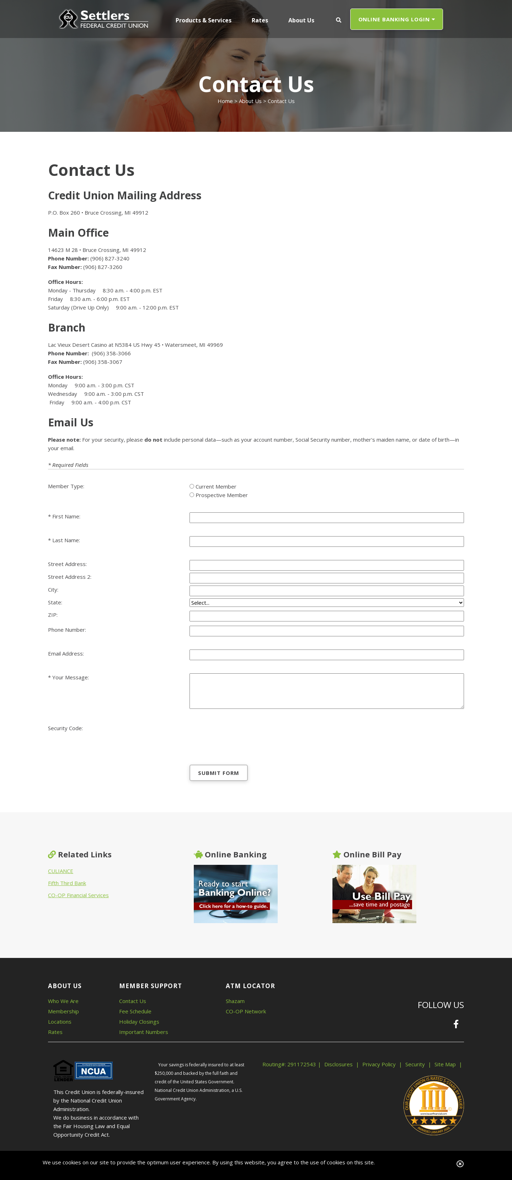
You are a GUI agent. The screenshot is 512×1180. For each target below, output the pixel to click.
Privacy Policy (379, 1064)
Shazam (235, 1000)
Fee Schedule (135, 1011)
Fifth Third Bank (67, 883)
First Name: (66, 516)
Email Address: (66, 653)
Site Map (445, 1064)
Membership (63, 1011)
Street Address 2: (69, 576)
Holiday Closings (139, 1021)
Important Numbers (143, 1031)
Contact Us (132, 1000)
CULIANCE (60, 870)
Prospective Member (222, 495)
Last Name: (66, 540)
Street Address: (67, 563)
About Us (250, 100)
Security (415, 1064)
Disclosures (338, 1064)
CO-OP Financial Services (78, 895)
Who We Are (63, 1000)
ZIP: (53, 614)
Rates (55, 1031)
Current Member (216, 486)
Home (225, 100)
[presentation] (244, 738)
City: (53, 589)
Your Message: (70, 677)
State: (55, 602)
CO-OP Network (246, 1011)
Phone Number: (67, 629)
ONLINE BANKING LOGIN (396, 19)
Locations (59, 1021)
